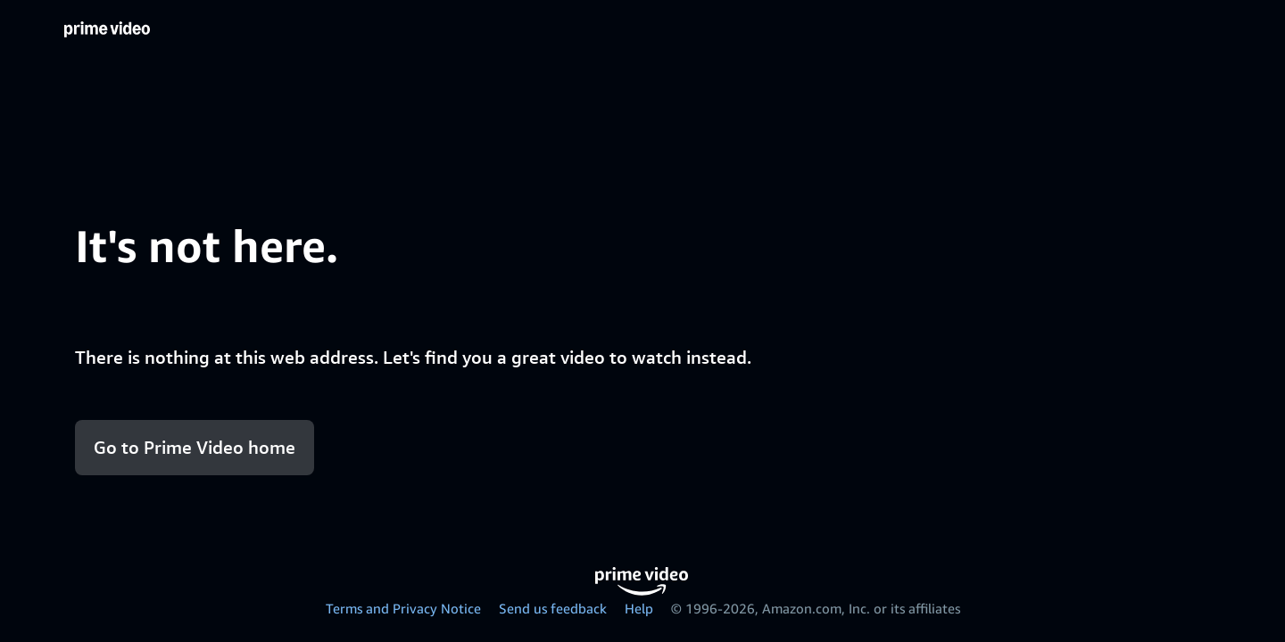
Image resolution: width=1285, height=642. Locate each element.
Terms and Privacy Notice (403, 608)
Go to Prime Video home (194, 447)
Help (639, 608)
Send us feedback (553, 608)
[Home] (107, 29)
